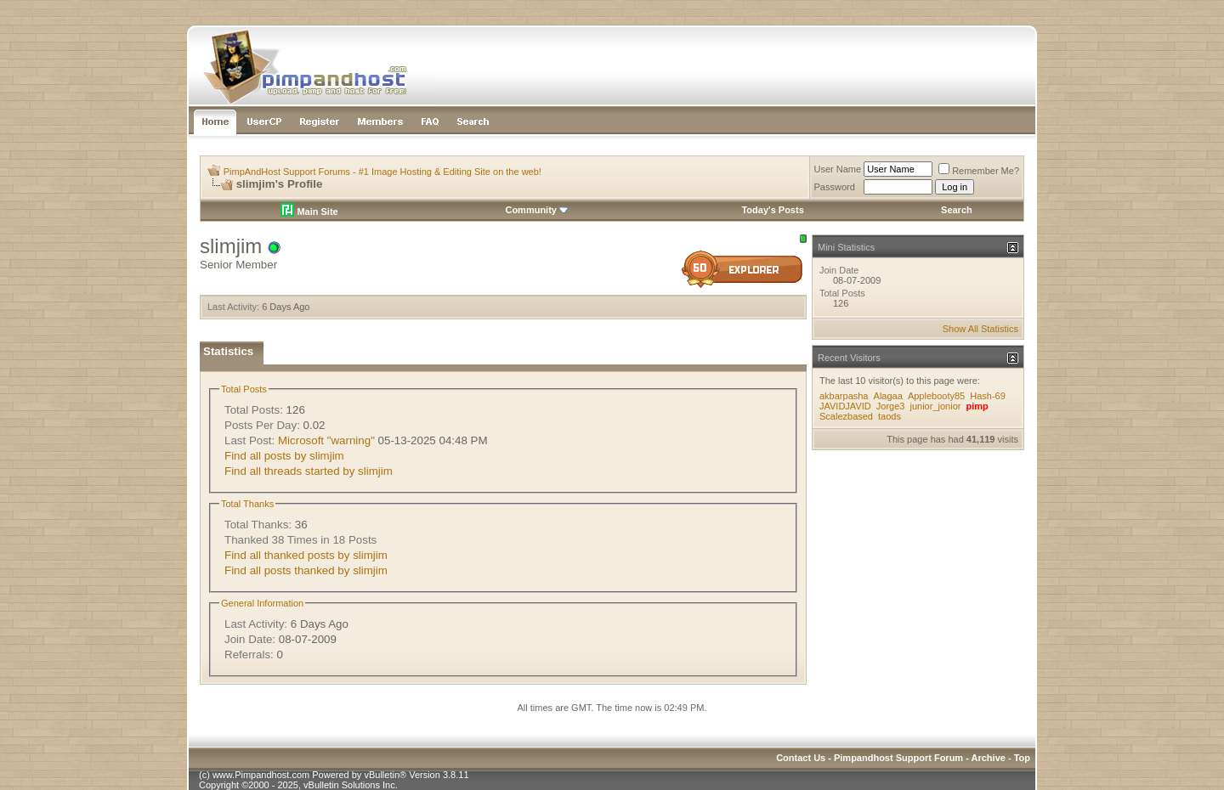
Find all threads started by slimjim (308, 471)
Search (956, 210)
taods (889, 416)
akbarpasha (844, 396)
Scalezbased (846, 416)
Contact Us (800, 758)
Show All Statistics (980, 329)
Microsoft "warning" (326, 440)
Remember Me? (978, 171)
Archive (989, 758)
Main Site (308, 211)
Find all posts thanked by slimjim (306, 570)
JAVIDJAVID (845, 406)
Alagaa (888, 396)
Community (537, 210)
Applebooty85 (936, 396)
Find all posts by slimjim (284, 455)
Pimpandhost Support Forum (898, 758)
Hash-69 (988, 396)
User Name (838, 169)
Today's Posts (772, 210)
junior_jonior (935, 406)
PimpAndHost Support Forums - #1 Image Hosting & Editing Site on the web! (382, 171)
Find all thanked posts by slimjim (306, 555)
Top (1022, 758)
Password (834, 187)
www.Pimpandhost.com (260, 775)
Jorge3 (890, 406)
